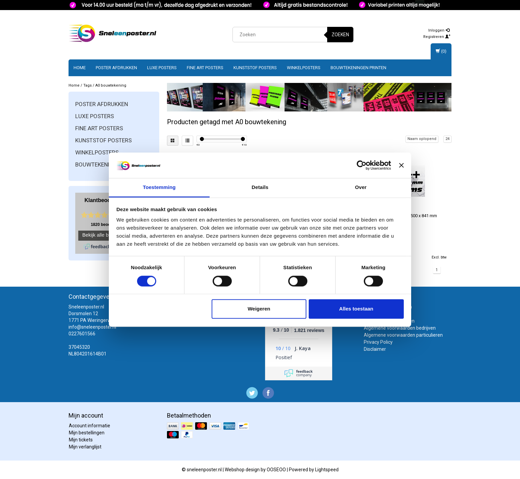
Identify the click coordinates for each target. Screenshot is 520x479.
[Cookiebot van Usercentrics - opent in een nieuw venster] (361, 165)
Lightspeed (327, 469)
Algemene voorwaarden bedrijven (400, 328)
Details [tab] (260, 187)
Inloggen (438, 30)
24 (447, 139)
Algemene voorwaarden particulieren (403, 335)
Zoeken (340, 34)
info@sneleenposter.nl (92, 327)
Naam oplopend (421, 139)
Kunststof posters (255, 67)
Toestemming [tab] (159, 187)
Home (80, 67)
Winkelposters (303, 67)
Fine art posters (205, 67)
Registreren (436, 37)
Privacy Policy (378, 342)
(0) (441, 51)
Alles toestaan (356, 309)
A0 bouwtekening (110, 85)
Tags (87, 85)
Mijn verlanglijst (85, 446)
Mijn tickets (81, 439)
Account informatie (89, 425)
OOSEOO (276, 469)
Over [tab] (361, 187)
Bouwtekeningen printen (358, 67)
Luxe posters (162, 67)
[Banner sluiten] (401, 165)
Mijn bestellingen (86, 432)
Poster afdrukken (116, 67)
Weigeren (259, 309)
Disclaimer (375, 349)
